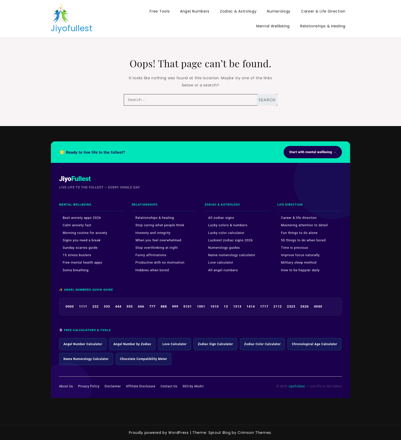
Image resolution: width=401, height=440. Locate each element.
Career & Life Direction (323, 11)
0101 (187, 306)
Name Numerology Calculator (86, 359)
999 (175, 306)
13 (226, 306)
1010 (214, 306)
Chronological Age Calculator (314, 344)
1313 (237, 306)
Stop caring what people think (160, 225)
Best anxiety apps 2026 (82, 218)
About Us (66, 386)
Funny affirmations (151, 255)
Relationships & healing (155, 218)
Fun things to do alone (299, 233)
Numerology (279, 11)
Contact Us (169, 386)
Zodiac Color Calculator (262, 344)
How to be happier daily (300, 270)
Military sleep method (299, 262)
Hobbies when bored (152, 270)
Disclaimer (113, 386)
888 (164, 306)
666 (141, 306)
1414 (251, 306)
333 (107, 306)
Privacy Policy (89, 386)
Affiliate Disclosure (140, 386)
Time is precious (294, 248)
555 (130, 306)
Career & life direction (299, 218)
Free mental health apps (82, 262)
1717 (264, 306)
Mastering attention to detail (304, 225)
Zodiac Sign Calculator (215, 344)
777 (152, 306)
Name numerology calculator (231, 255)
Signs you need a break (82, 240)
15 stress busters (77, 255)
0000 (69, 306)
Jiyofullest (72, 28)
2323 (291, 306)
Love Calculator (174, 344)
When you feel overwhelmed (158, 240)
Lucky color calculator (226, 233)
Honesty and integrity (153, 233)
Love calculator (220, 262)
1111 (83, 306)
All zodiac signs (221, 218)
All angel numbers (223, 270)
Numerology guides (224, 248)
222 (95, 306)
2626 (304, 306)
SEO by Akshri (193, 386)
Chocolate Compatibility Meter (143, 359)
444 (118, 306)
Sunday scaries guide (80, 248)
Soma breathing (75, 270)
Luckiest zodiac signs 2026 (230, 240)
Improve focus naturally (300, 255)
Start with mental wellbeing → (312, 152)
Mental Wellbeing (273, 26)
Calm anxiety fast (77, 225)
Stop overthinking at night (157, 248)
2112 (277, 306)
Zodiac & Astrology (238, 11)
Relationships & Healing (323, 26)
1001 (201, 306)
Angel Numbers (194, 11)
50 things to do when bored (303, 240)
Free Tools (160, 11)
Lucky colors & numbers (228, 225)
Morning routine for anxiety (85, 233)
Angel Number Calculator (82, 344)
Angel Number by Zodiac (132, 344)
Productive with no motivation (160, 262)
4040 (318, 306)
